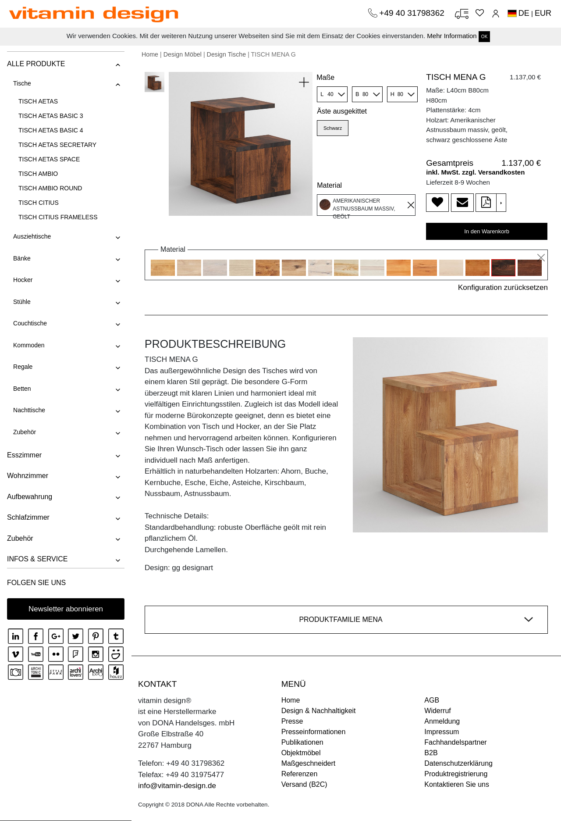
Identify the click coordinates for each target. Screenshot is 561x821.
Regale (22, 366)
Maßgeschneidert (308, 763)
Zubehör (24, 431)
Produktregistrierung (455, 774)
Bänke (21, 258)
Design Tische (226, 54)
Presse (292, 721)
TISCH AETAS (37, 101)
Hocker (22, 279)
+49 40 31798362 (413, 13)
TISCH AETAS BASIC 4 (50, 130)
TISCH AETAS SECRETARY (57, 144)
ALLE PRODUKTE (35, 64)
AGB (431, 700)
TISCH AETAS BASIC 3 (50, 115)
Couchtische (29, 323)
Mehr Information (451, 35)
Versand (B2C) (304, 784)
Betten (21, 388)
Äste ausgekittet (342, 111)
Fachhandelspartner (455, 742)
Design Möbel (182, 54)
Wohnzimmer (27, 475)
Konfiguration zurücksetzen (503, 287)
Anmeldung (442, 721)
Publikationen (302, 742)
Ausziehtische (31, 236)
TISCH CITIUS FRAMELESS (57, 217)
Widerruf (437, 710)
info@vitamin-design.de (177, 786)
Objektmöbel (301, 753)
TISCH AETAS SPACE (48, 159)
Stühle (21, 301)
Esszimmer (24, 455)
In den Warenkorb (486, 231)
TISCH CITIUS (38, 202)
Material (329, 185)
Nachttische (29, 410)
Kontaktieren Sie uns (456, 784)
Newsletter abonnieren (65, 609)
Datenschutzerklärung (458, 763)
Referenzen (299, 774)
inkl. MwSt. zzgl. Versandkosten (475, 172)
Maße (325, 77)
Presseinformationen (313, 731)
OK (484, 36)
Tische (22, 83)
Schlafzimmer (28, 517)
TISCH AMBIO (37, 173)
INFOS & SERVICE (37, 559)
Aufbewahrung (29, 496)
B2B (430, 753)
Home (150, 54)
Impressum (441, 731)
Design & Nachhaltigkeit (318, 710)
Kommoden (28, 345)
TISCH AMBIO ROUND (50, 188)
